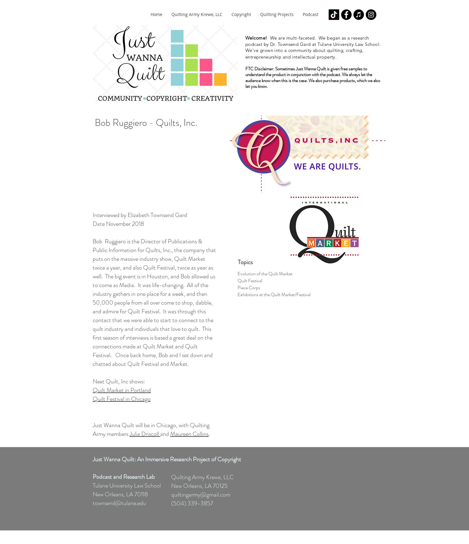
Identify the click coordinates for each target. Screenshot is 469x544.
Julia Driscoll (144, 434)
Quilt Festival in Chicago (122, 399)
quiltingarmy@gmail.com (200, 494)
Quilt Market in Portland (122, 390)
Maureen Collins (189, 434)
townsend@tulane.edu (119, 503)
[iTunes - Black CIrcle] (358, 14)
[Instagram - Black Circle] (371, 14)
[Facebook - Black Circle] (346, 14)
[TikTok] (334, 14)
